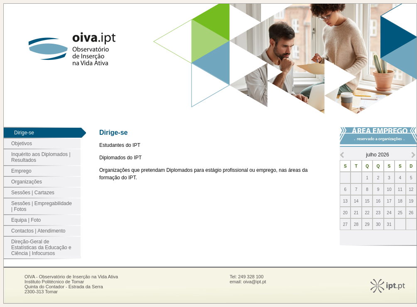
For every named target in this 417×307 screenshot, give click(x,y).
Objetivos (21, 143)
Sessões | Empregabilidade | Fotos (41, 206)
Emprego (21, 171)
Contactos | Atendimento (38, 231)
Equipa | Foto (26, 220)
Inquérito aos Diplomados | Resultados (41, 157)
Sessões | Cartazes (32, 193)
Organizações (26, 182)
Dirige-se (24, 133)
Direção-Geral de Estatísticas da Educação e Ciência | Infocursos (41, 247)
